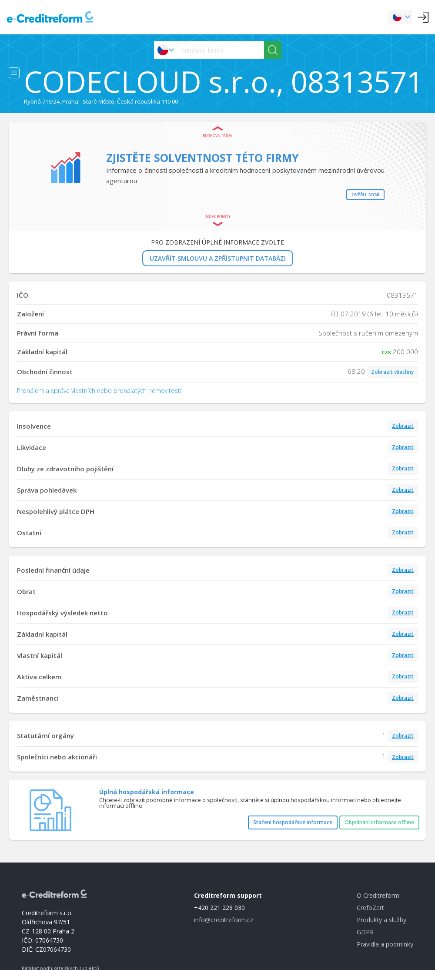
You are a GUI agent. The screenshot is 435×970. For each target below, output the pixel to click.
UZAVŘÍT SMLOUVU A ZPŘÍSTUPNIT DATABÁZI (218, 258)
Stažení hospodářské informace (292, 822)
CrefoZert (370, 907)
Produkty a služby (381, 920)
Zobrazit (403, 426)
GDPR (365, 932)
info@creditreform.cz (223, 920)
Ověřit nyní (365, 194)
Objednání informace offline (379, 822)
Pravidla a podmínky (385, 944)
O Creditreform (378, 895)
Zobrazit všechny (392, 372)
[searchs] (220, 50)
